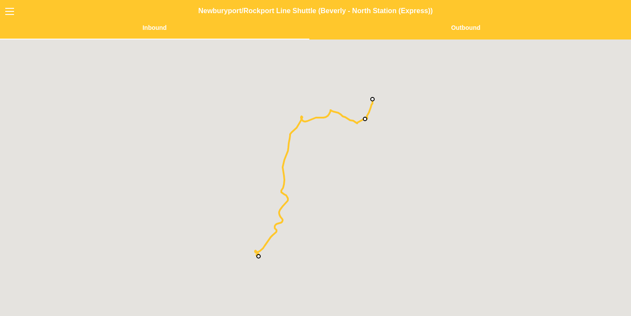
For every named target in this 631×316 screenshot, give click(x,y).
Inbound (154, 27)
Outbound (465, 27)
